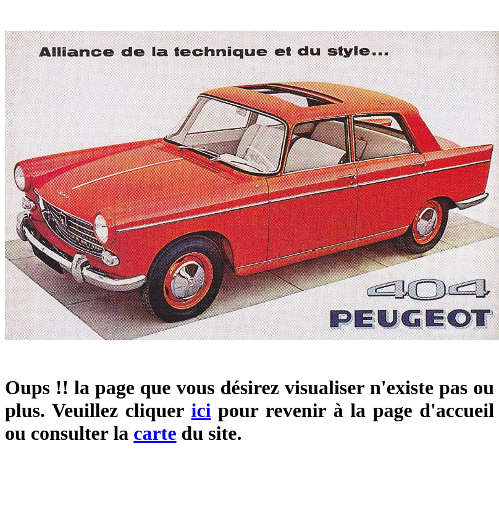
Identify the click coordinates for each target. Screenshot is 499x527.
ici (201, 410)
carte (154, 433)
